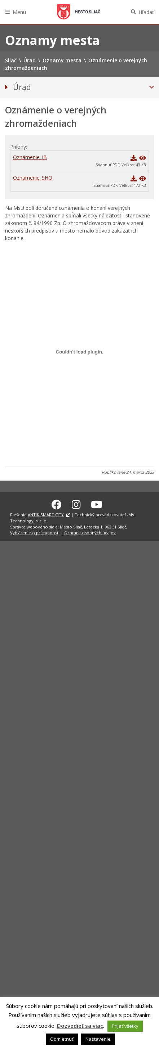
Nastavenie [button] (98, 1039)
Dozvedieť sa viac (80, 1025)
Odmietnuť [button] (62, 1039)
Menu (19, 12)
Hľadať (146, 12)
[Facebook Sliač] (57, 503)
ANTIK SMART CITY (46, 513)
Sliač (78, 12)
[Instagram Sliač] (76, 503)
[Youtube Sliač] (96, 503)
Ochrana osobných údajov (90, 531)
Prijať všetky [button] (125, 1026)
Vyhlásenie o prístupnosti (34, 531)
